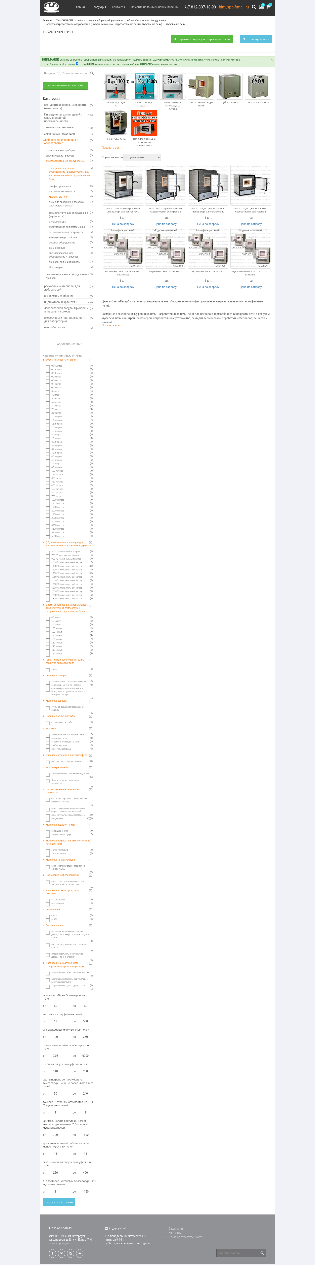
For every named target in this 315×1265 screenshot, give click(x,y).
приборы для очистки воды (71, 262)
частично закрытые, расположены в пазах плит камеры (66, 801)
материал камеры (56, 676)
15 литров (54, 424)
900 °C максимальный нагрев (63, 559)
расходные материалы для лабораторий (68, 288)
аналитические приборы (69, 156)
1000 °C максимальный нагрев (64, 581)
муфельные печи (175, 24)
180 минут (54, 643)
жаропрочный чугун (59, 835)
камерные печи (56, 738)
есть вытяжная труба (59, 723)
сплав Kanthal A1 (57, 850)
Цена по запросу (123, 224)
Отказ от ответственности (186, 1237)
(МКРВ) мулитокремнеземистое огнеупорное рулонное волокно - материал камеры (65, 692)
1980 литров (55, 507)
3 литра (52, 392)
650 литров (54, 493)
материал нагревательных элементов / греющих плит (68, 843)
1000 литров (55, 500)
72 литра (53, 464)
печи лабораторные (58, 749)
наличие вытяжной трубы (60, 716)
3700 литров (55, 526)
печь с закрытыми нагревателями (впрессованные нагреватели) (65, 810)
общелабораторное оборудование (146, 21)
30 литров (54, 442)
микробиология (68, 328)
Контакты (116, 7)
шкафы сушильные (71, 187)
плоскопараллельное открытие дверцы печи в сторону (64, 956)
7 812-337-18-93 (200, 7)
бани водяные (71, 248)
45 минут (53, 618)
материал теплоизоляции (60, 860)
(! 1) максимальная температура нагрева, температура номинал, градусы (69, 545)
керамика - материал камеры (63, 685)
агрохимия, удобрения (68, 296)
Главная (78, 7)
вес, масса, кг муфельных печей (62, 1015)
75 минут (53, 625)
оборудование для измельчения (71, 227)
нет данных (54, 819)
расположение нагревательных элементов (64, 792)
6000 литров (55, 536)
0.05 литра (54, 366)
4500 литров (55, 529)
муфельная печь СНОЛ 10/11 (208, 272)
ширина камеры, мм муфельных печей (66, 1064)
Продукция (96, 7)
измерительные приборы (69, 151)
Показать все (111, 148)
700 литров (54, 497)
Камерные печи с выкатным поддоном (62, 782)
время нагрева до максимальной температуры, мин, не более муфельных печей (68, 1084)
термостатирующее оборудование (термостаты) (71, 215)
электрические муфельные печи (65, 735)
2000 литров (55, 511)
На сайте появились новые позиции (152, 7)
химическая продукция (68, 134)
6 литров (53, 402)
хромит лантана (56, 854)
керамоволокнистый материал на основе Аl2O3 (65, 868)
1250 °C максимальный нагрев (64, 574)
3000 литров (55, 522)
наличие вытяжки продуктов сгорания (62, 893)
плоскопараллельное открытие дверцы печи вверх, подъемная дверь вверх (67, 935)
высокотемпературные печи (63, 742)
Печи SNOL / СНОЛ (116, 139)
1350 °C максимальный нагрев (64, 577)
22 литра (53, 435)
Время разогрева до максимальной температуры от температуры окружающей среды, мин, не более (66, 608)
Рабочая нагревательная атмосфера (66, 756)
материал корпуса (56, 701)
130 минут (54, 654)
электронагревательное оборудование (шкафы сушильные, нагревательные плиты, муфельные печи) (104, 24)
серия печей (53, 910)
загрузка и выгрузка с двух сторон (66, 986)
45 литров (54, 457)
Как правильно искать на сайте (65, 86)
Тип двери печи (54, 926)
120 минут (54, 632)
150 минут (54, 639)
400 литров (54, 486)
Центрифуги (71, 267)
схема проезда (59, 1244)
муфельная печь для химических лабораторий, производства (65, 883)
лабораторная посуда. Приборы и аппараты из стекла (68, 310)
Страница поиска (256, 39)
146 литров (54, 475)
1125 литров (55, 504)
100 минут (54, 629)
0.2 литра (53, 377)
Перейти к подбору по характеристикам (202, 39)
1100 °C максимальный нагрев (64, 566)
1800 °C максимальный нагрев (64, 599)
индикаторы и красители (68, 303)
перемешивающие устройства (71, 232)
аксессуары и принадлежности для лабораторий (68, 320)
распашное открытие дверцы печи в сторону (67, 946)
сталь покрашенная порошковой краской (65, 709)
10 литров (54, 417)
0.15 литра (54, 370)
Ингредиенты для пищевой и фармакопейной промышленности (68, 118)
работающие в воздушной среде (65, 762)
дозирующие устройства (71, 238)
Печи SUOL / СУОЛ (258, 103)
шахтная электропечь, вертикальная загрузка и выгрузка (67, 981)
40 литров (54, 453)
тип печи (51, 729)
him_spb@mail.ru (233, 7)
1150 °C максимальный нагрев (64, 570)
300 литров (54, 478)
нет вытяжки (55, 904)
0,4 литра (53, 384)
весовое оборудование (71, 243)
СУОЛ (51, 916)
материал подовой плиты (60, 825)
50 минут (53, 621)
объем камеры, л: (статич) (61, 360)
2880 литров (55, 518)
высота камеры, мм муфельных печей (66, 1030)
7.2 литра (53, 410)
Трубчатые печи (229, 103)
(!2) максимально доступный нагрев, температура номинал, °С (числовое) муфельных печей (65, 1125)
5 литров (53, 399)
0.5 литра (53, 388)
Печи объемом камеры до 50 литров (172, 106)
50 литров (54, 460)
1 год (51, 669)
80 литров (54, 468)
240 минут (54, 647)
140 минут (54, 636)
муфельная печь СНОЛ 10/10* (165, 272)
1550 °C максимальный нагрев (64, 592)
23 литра (53, 439)
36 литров (54, 446)
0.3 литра (53, 381)
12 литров (54, 421)
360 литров (54, 482)
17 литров (54, 431)
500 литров (54, 489)
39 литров (54, 449)
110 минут (54, 650)
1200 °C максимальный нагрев (64, 585)
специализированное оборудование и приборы (71, 255)
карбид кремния (57, 831)
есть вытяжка (55, 900)
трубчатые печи (56, 746)
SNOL (51, 920)
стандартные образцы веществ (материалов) (68, 107)
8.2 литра (53, 413)
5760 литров (55, 533)
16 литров (54, 428)
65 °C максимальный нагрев (63, 552)
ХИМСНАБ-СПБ (65, 21)
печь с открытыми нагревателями (65, 815)
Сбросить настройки (59, 1203)
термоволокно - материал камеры (66, 682)
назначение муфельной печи (62, 875)
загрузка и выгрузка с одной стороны (67, 973)
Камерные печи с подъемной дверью (67, 774)
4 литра (52, 395)
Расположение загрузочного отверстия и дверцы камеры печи (65, 965)
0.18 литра (54, 373)
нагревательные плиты (71, 192)
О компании (176, 1229)
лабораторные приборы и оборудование (100, 21)
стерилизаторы (71, 222)
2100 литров (55, 515)
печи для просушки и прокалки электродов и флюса (71, 204)
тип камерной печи (57, 768)
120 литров (54, 471)
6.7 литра (53, 406)
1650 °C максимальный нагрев (64, 595)
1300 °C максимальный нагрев (64, 588)
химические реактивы (68, 128)
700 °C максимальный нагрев (63, 556)
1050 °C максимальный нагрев (64, 563)
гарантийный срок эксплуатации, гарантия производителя (65, 662)
